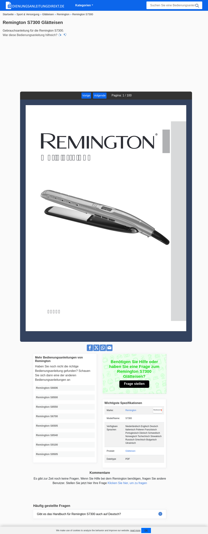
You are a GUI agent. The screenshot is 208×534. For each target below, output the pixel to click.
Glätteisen (130, 451)
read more (135, 530)
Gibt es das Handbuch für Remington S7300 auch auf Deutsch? (79, 514)
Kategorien (83, 5)
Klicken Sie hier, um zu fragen (127, 483)
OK (146, 530)
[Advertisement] (104, 64)
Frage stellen (134, 384)
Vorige (86, 95)
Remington (130, 410)
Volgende (100, 95)
